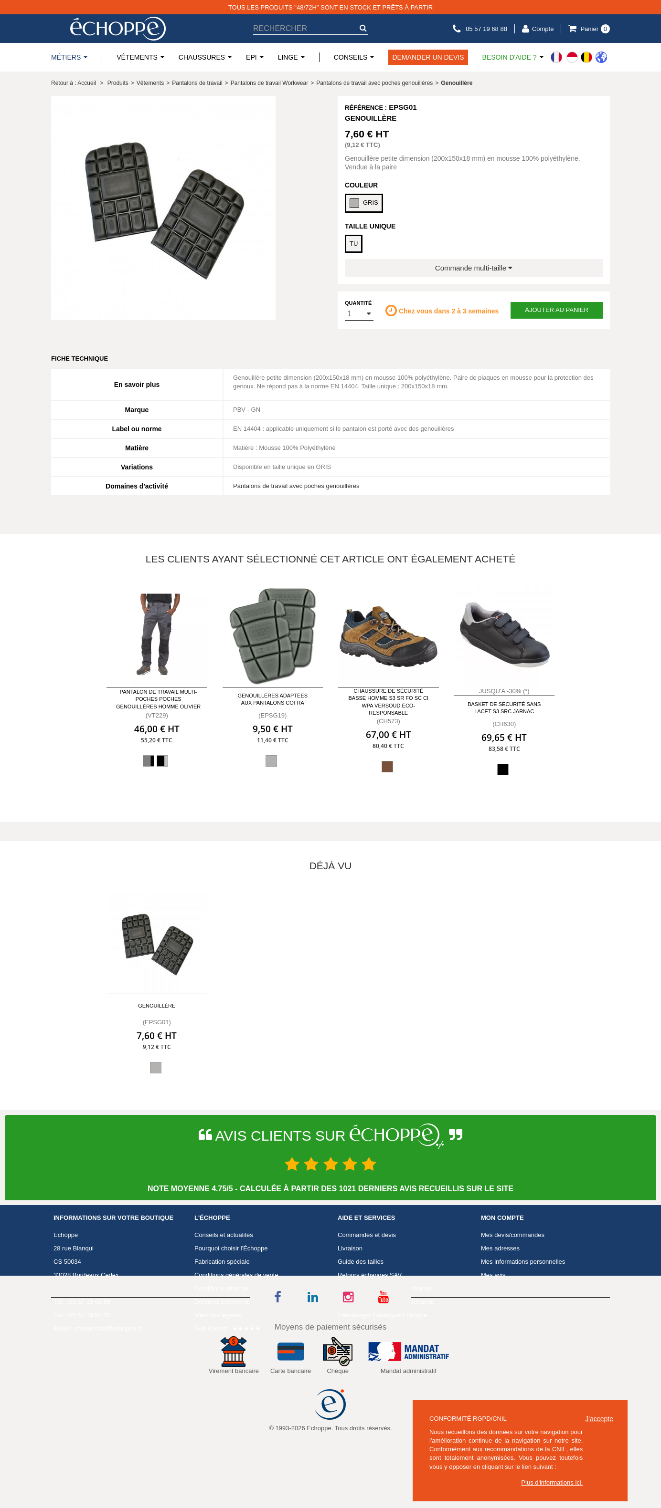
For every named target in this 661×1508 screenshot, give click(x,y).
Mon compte (502, 1218)
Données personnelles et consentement (249, 1301)
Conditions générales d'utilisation (239, 1288)
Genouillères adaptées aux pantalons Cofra (272, 699)
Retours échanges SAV (370, 1275)
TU (354, 243)
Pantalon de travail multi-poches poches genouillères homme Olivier (158, 699)
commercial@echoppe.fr (107, 1328)
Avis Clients (210, 1328)
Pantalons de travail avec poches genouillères (296, 485)
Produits (117, 83)
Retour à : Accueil (73, 83)
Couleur (361, 185)
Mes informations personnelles (523, 1261)
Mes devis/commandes (512, 1234)
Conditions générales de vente (236, 1275)
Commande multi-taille (473, 268)
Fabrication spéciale (222, 1261)
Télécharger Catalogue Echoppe (382, 1315)
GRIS (364, 203)
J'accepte (599, 1419)
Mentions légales (217, 1315)
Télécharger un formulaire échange (386, 1301)
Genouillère (156, 1006)
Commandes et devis (367, 1234)
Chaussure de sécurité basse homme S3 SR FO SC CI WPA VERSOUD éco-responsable (388, 702)
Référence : (366, 107)
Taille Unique (370, 226)
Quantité (358, 303)
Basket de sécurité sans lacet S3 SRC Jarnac (504, 707)
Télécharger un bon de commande (385, 1288)
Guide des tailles (361, 1261)
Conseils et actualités (223, 1234)
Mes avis (493, 1275)
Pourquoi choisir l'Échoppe (231, 1248)
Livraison (350, 1248)
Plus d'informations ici (551, 1482)
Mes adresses (500, 1248)
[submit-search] (363, 27)
